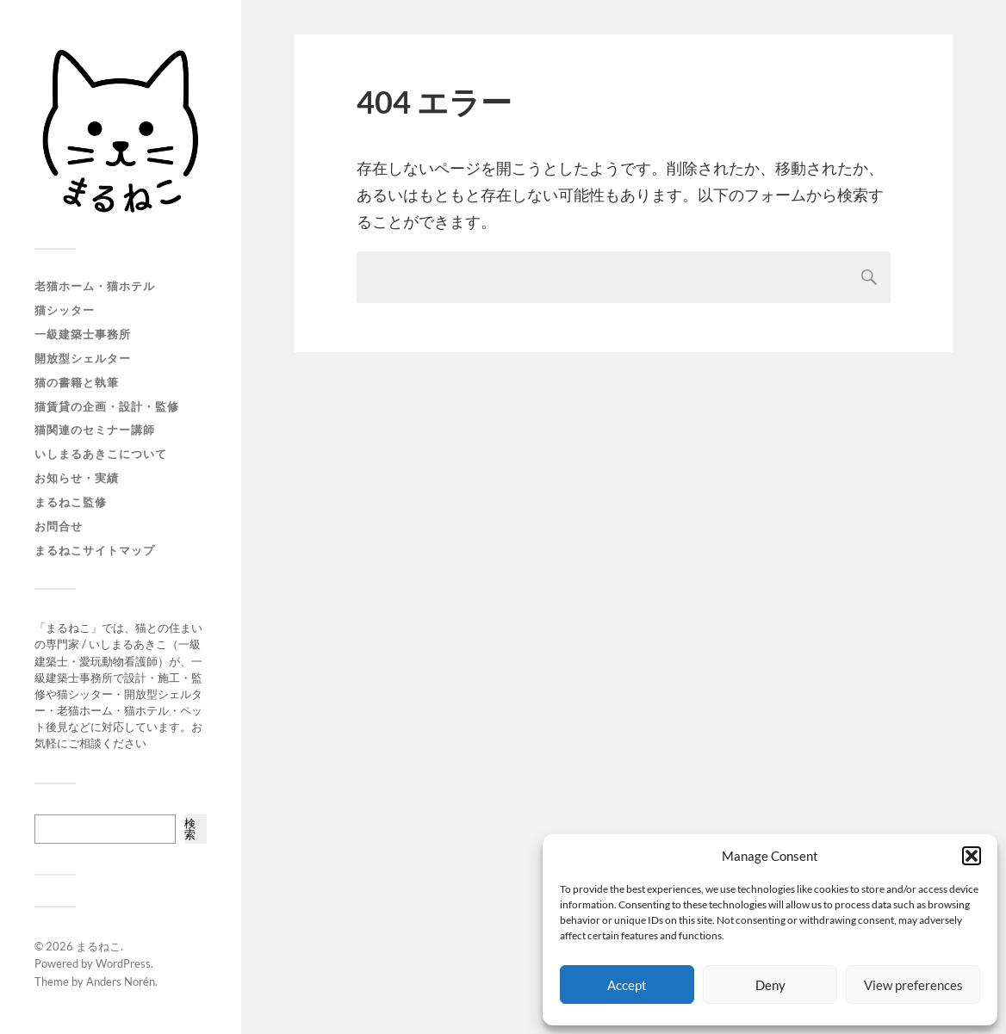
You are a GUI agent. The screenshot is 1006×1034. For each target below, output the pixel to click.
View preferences (913, 985)
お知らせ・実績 (76, 478)
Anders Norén (120, 981)
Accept (627, 985)
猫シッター (64, 310)
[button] (971, 855)
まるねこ (98, 946)
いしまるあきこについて (100, 454)
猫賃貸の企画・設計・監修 (106, 406)
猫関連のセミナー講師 (94, 430)
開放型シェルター (82, 358)
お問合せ (58, 526)
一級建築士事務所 (82, 334)
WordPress (123, 963)
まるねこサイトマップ (94, 550)
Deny (770, 985)
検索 (190, 828)
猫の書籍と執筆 (76, 382)
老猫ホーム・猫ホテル (94, 286)
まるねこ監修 (70, 502)
